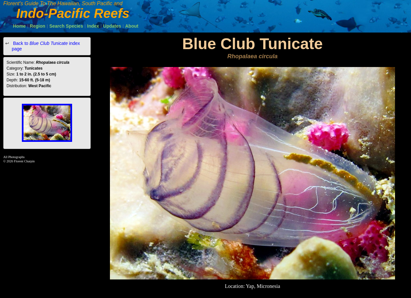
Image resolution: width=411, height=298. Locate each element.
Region (37, 26)
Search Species (66, 26)
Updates (112, 26)
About (131, 26)
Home (19, 26)
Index (93, 26)
